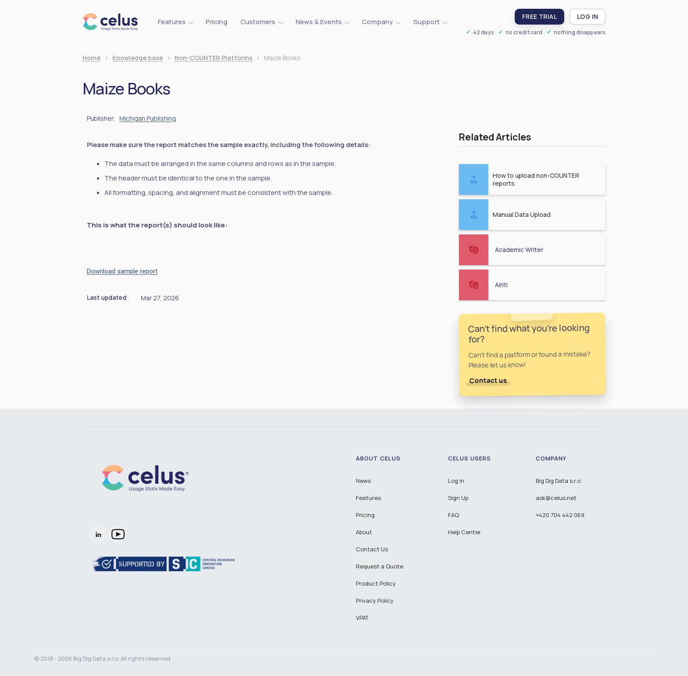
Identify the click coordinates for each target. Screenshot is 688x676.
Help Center (464, 532)
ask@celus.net (556, 498)
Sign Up (458, 498)
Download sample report (122, 271)
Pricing (216, 22)
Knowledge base (137, 58)
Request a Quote (379, 566)
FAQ (453, 515)
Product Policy (376, 583)
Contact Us (372, 549)
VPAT (362, 618)
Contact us (488, 380)
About (364, 532)
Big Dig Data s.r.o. (559, 481)
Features (368, 498)
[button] (175, 22)
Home (91, 58)
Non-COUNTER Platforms (213, 58)
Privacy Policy (375, 600)
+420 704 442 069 (560, 515)
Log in (456, 481)
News (363, 481)
